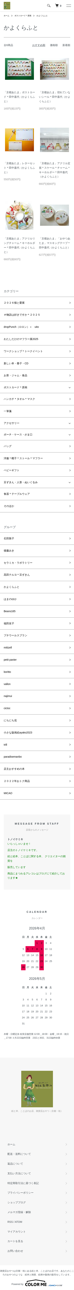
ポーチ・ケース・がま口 (18, 434)
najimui (8, 696)
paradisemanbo (13, 756)
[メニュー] (68, 5)
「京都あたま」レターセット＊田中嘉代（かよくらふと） (19, 168)
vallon (7, 684)
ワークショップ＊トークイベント (23, 351)
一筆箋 (8, 411)
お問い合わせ (15, 1250)
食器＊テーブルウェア (17, 493)
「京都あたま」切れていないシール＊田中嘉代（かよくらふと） (54, 97)
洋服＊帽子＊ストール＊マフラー (23, 458)
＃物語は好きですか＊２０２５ (22, 314)
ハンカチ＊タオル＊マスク (19, 398)
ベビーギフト (11, 470)
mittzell (8, 647)
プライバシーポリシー (20, 1192)
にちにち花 (10, 720)
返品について (15, 1163)
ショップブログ (16, 1202)
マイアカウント (16, 1231)
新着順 (66, 45)
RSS (10, 1221)
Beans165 (9, 611)
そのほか (9, 506)
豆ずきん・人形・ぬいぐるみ (21, 482)
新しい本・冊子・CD (16, 363)
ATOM (18, 1221)
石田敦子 (9, 538)
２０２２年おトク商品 (17, 781)
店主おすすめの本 (14, 768)
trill (5, 744)
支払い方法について (19, 1173)
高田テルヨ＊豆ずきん (17, 574)
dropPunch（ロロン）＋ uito (21, 326)
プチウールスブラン (15, 635)
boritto (7, 671)
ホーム (6, 16)
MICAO (8, 793)
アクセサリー (11, 423)
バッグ (8, 446)
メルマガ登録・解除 (19, 1212)
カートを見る (15, 1241)
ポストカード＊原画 (23, 16)
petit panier (10, 659)
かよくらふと (42, 16)
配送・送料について (19, 1153)
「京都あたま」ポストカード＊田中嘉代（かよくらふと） (19, 97)
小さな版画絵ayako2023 (18, 732)
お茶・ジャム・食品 (15, 375)
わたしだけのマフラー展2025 (21, 339)
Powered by (37, 1283)
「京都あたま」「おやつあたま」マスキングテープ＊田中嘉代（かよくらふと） (54, 243)
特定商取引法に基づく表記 (23, 1183)
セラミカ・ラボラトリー (18, 562)
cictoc (7, 708)
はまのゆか (10, 599)
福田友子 (9, 623)
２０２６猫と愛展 (14, 302)
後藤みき (9, 550)
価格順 (54, 45)
